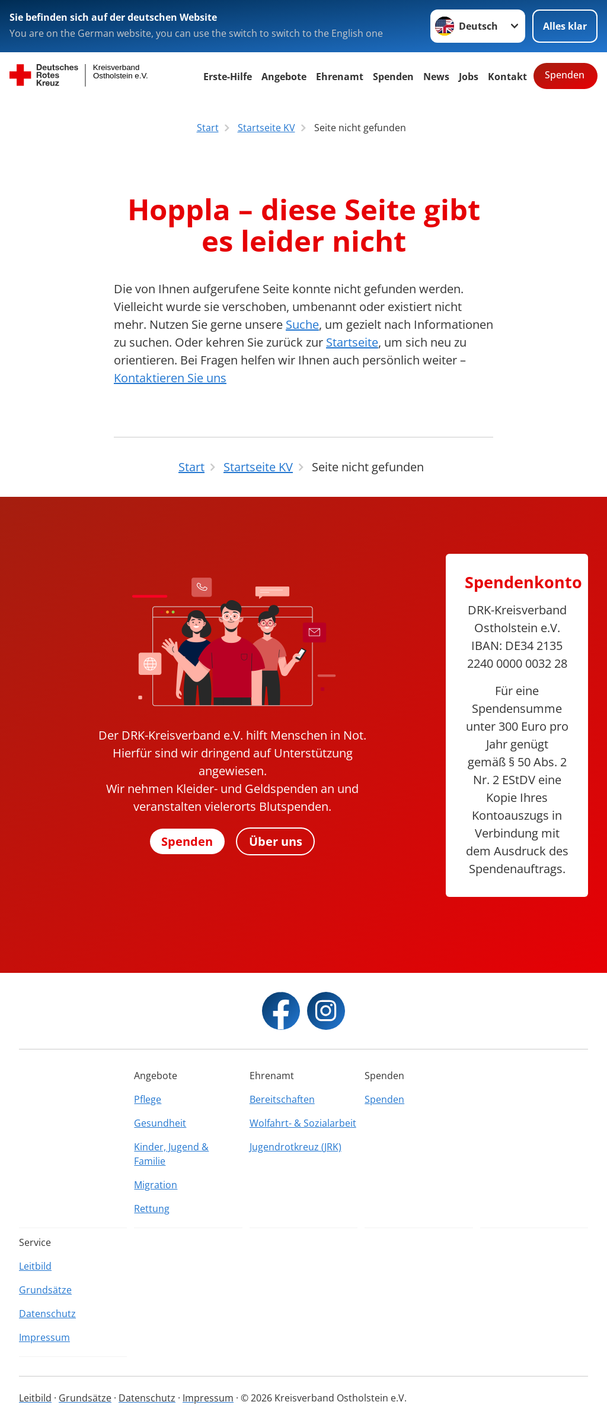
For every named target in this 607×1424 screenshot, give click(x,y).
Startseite (352, 342)
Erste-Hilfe (227, 76)
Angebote (283, 76)
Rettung (152, 1208)
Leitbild (35, 1266)
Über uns (276, 841)
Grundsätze (45, 1289)
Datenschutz (47, 1313)
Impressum (44, 1337)
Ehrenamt (339, 76)
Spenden (393, 76)
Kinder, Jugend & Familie (171, 1154)
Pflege (147, 1099)
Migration (155, 1184)
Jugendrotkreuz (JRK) (295, 1146)
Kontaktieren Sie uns (170, 378)
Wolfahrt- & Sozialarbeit (303, 1123)
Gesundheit (160, 1123)
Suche (302, 324)
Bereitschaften (282, 1099)
